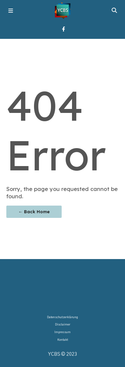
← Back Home (34, 211)
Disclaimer (62, 324)
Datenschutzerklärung (62, 317)
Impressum (62, 332)
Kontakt (62, 339)
